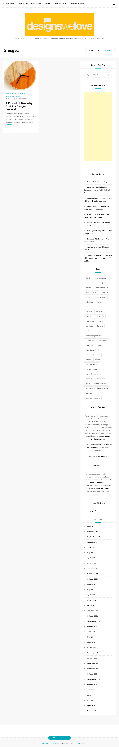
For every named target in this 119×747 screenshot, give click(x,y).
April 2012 (91, 642)
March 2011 (91, 711)
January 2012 (92, 658)
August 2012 (92, 626)
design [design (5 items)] (88, 297)
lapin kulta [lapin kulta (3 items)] (89, 326)
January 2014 (92, 568)
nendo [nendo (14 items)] (97, 359)
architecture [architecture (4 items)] (90, 283)
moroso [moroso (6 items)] (88, 359)
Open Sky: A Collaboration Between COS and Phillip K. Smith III (97, 190)
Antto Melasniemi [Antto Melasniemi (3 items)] (100, 278)
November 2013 (93, 574)
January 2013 (92, 611)
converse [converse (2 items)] (105, 292)
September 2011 (93, 679)
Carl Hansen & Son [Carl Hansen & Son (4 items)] (101, 288)
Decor (9, 96)
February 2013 (92, 605)
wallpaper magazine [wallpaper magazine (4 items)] (93, 398)
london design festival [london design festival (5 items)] (94, 336)
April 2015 (91, 558)
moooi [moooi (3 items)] (105, 355)
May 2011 (90, 700)
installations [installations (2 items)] (90, 321)
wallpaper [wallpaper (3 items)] (89, 393)
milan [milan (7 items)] (100, 345)
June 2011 (91, 695)
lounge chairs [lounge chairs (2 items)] (90, 340)
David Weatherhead (16, 93)
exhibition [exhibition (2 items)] (89, 302)
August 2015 (92, 542)
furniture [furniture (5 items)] (89, 312)
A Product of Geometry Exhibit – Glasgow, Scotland (19, 106)
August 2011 (92, 684)
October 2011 (92, 674)
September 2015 (93, 537)
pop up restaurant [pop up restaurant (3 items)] (92, 369)
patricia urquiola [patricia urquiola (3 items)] (91, 364)
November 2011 (93, 668)
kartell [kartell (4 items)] (101, 321)
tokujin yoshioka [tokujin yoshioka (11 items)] (100, 383)
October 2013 (92, 579)
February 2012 (92, 653)
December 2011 (93, 663)
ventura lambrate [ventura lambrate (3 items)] (103, 388)
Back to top (59, 738)
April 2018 (91, 526)
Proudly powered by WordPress (46, 743)
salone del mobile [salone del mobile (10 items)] (92, 374)
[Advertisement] (98, 126)
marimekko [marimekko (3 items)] (103, 340)
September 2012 (93, 621)
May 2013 (90, 589)
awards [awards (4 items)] (88, 288)
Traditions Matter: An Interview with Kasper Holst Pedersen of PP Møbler (98, 258)
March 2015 (91, 563)
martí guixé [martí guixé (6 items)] (90, 345)
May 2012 (90, 637)
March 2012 (91, 647)
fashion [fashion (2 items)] (99, 302)
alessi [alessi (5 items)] (88, 278)
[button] (110, 3)
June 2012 (91, 632)
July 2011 (90, 690)
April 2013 (91, 595)
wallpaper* (91, 511)
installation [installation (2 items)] (100, 316)
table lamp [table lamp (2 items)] (101, 379)
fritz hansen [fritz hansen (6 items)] (90, 307)
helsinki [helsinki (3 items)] (99, 312)
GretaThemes (80, 743)
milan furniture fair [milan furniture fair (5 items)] (92, 355)
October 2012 (92, 616)
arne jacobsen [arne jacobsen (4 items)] (104, 283)
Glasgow (17, 96)
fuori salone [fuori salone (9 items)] (102, 307)
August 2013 (92, 584)
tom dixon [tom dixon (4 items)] (89, 388)
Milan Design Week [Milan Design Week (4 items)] (92, 350)
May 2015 (90, 553)
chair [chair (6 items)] (87, 292)
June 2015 (91, 547)
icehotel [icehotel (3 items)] (89, 316)
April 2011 (91, 705)
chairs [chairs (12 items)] (95, 292)
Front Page (8, 4)
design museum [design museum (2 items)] (100, 297)
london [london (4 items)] (88, 331)
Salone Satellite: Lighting (97, 182)
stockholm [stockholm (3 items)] (89, 379)
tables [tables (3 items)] (88, 383)
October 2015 (92, 532)
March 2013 (91, 600)
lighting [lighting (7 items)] (100, 326)
